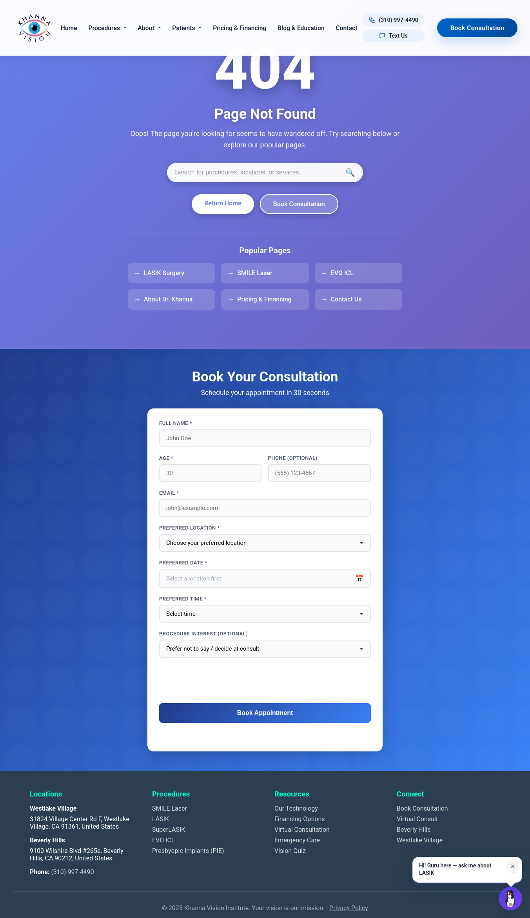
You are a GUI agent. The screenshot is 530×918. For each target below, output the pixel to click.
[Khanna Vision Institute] (34, 27)
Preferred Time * (183, 599)
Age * (166, 458)
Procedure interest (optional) (203, 634)
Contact (346, 28)
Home (68, 28)
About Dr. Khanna (168, 299)
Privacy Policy (348, 908)
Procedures (104, 28)
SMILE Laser (254, 273)
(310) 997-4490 (72, 872)
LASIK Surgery (164, 273)
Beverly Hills (414, 829)
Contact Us (346, 299)
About (146, 28)
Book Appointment (265, 712)
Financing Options (299, 819)
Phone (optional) (293, 458)
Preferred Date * (183, 563)
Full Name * (175, 423)
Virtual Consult (417, 819)
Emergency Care (297, 840)
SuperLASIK (168, 829)
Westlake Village (420, 840)
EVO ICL (342, 273)
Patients (183, 28)
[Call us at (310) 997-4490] (393, 20)
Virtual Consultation (302, 829)
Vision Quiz (290, 851)
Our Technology (296, 808)
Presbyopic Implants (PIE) (188, 851)
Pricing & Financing (239, 28)
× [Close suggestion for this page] (512, 866)
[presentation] (265, 681)
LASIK (160, 819)
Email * (169, 493)
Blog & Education (301, 28)
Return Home (222, 203)
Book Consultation (477, 28)
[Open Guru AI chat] (510, 898)
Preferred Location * (189, 528)
